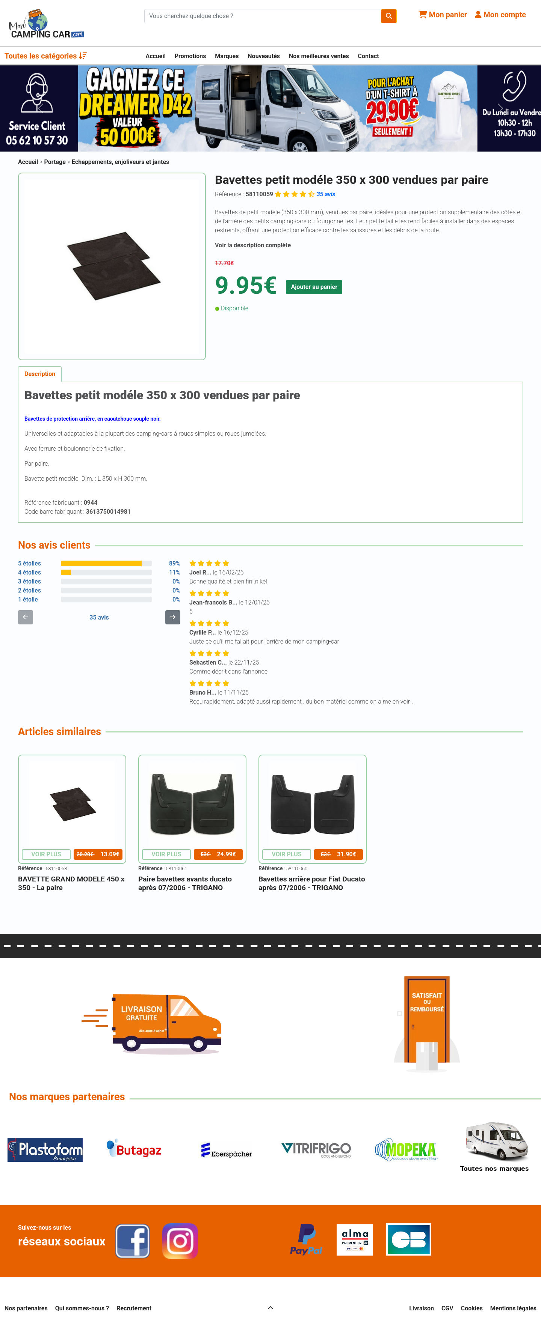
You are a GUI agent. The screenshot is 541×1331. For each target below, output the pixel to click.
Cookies (472, 1308)
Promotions (190, 56)
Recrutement (133, 1308)
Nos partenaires (26, 1308)
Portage (55, 161)
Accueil (155, 56)
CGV (447, 1308)
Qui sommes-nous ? (82, 1308)
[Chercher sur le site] (262, 16)
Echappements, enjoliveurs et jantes (120, 161)
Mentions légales (513, 1308)
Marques (227, 56)
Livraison (421, 1308)
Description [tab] (39, 373)
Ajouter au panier (314, 286)
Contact (368, 56)
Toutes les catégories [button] (46, 55)
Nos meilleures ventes (319, 56)
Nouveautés (264, 56)
